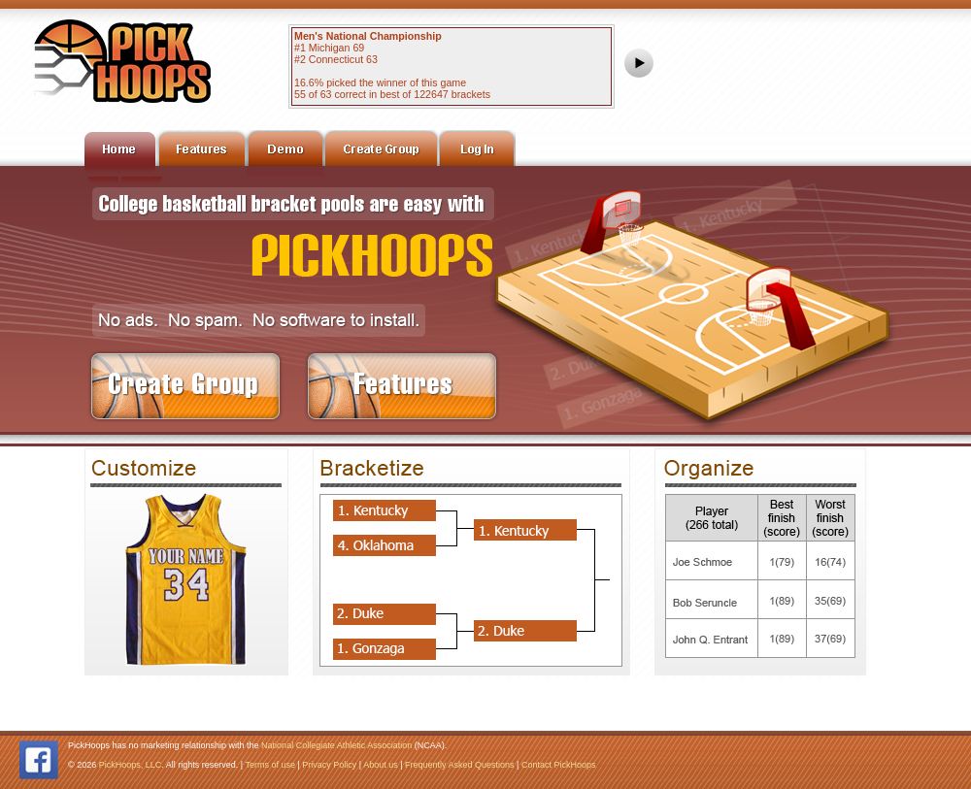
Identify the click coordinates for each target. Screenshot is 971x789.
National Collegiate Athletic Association (336, 745)
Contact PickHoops (558, 765)
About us (380, 765)
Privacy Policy (329, 765)
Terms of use (270, 765)
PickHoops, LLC (130, 765)
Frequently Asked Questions (460, 765)
